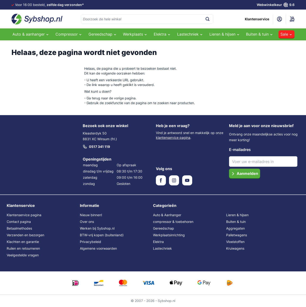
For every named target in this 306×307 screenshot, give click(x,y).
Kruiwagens (235, 248)
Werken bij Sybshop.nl (97, 228)
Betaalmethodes (19, 228)
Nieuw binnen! (91, 215)
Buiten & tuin (236, 222)
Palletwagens (236, 235)
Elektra (158, 242)
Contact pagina (19, 222)
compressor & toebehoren (173, 222)
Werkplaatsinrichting (169, 235)
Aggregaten (235, 228)
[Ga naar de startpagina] (37, 19)
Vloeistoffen (235, 242)
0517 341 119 (96, 147)
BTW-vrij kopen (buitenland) (102, 235)
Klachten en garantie (23, 242)
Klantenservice (257, 19)
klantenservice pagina (173, 137)
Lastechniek (162, 248)
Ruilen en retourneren (23, 248)
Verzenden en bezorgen (25, 235)
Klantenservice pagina (24, 215)
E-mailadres (240, 149)
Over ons (87, 222)
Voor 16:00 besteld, (49, 5)
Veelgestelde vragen (23, 255)
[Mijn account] (279, 19)
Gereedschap (163, 228)
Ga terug (93, 98)
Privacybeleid (90, 242)
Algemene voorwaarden (98, 248)
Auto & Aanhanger (167, 215)
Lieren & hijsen (237, 215)
